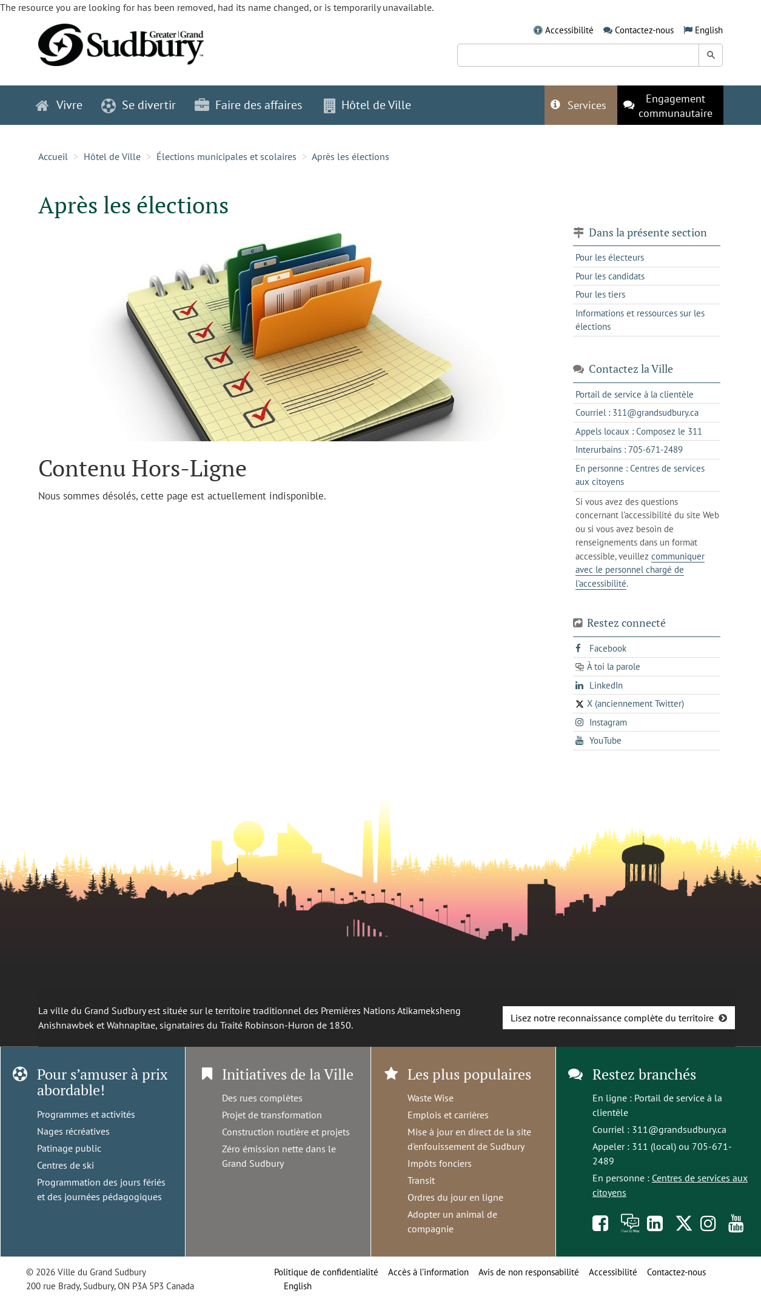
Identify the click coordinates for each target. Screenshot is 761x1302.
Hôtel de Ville (112, 156)
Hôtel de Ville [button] (367, 105)
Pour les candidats (610, 276)
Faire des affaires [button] (248, 105)
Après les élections (350, 156)
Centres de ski (65, 1165)
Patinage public (69, 1148)
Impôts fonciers (439, 1163)
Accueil (53, 156)
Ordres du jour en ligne (455, 1197)
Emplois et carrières (448, 1115)
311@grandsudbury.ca (679, 1129)
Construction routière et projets (286, 1132)
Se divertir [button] (138, 105)
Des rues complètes (262, 1098)
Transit (421, 1180)
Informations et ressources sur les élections (640, 320)
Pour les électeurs (609, 257)
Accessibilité (569, 30)
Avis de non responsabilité (528, 1272)
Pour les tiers (600, 294)
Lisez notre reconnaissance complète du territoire (612, 1018)
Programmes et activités (86, 1114)
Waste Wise (430, 1098)
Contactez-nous (644, 30)
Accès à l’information (428, 1272)
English (709, 30)
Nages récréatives (73, 1131)
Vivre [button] (59, 105)
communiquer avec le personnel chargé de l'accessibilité (640, 569)
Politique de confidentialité (326, 1272)
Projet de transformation (272, 1115)
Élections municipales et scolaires (226, 156)
